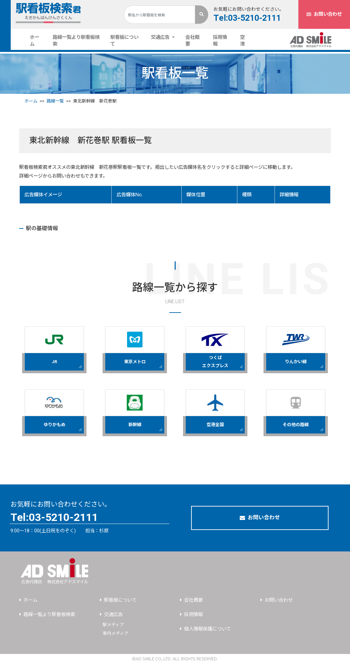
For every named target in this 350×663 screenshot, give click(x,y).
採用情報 (220, 40)
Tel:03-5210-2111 (247, 18)
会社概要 (192, 40)
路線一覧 (55, 101)
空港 (242, 40)
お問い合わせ (324, 14)
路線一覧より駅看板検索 (76, 40)
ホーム (38, 40)
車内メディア (115, 633)
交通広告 (113, 614)
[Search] (159, 14)
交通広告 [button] (161, 37)
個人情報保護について (207, 629)
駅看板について (124, 40)
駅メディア (113, 624)
